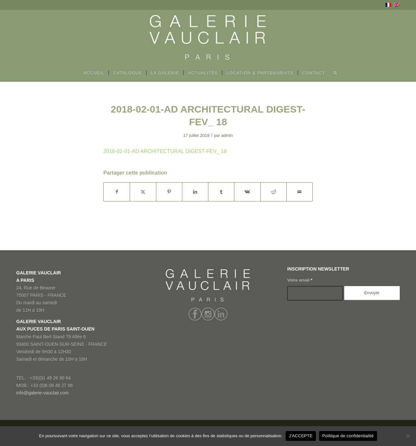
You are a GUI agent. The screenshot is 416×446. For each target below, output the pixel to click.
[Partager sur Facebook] (117, 192)
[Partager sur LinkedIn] (195, 192)
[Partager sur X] (143, 192)
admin (227, 135)
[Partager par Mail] (299, 192)
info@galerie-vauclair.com (42, 392)
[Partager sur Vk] (247, 192)
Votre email (299, 280)
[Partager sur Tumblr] (221, 192)
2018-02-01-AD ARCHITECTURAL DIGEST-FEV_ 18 (165, 151)
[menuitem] (94, 73)
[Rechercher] (333, 73)
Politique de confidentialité (348, 435)
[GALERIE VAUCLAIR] (208, 37)
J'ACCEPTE (301, 435)
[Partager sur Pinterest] (169, 192)
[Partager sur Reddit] (273, 192)
